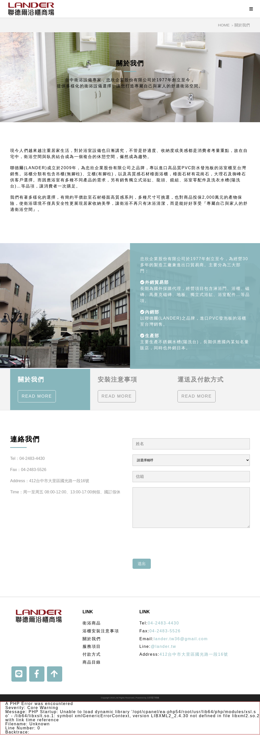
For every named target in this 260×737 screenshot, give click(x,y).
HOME (224, 25)
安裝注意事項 (117, 389)
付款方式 (92, 654)
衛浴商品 (92, 623)
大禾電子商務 (153, 698)
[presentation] (171, 544)
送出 (142, 563)
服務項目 (92, 646)
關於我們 (242, 25)
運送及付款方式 (200, 389)
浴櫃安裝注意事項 (101, 631)
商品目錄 (92, 662)
